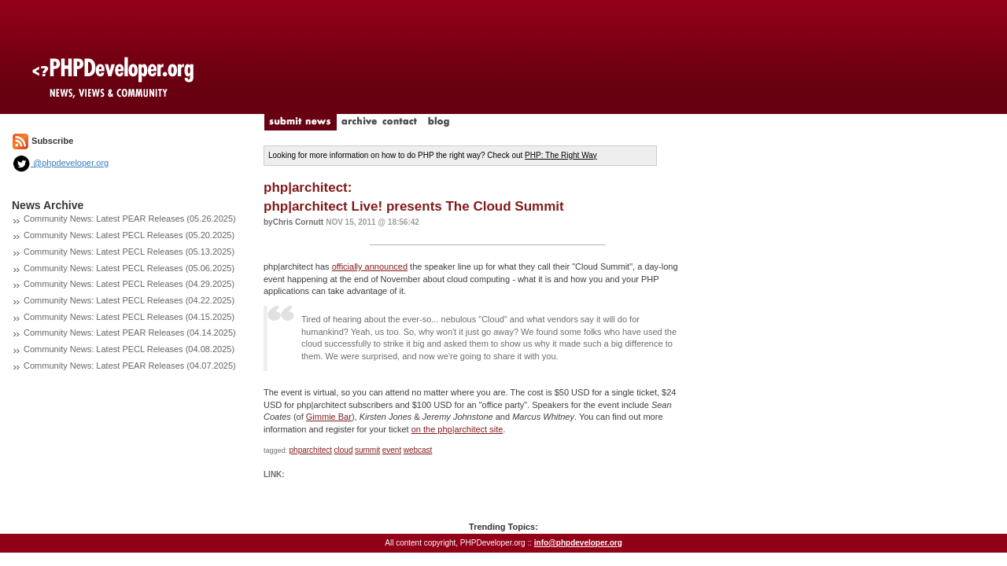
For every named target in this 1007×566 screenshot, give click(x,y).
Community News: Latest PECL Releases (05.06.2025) (129, 268)
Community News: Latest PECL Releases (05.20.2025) (129, 235)
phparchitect (311, 450)
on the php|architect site (457, 429)
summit (367, 450)
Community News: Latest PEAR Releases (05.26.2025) (130, 218)
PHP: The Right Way (561, 155)
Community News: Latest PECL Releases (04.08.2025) (129, 349)
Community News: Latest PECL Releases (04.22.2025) (129, 300)
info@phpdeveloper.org (578, 542)
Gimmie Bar (329, 416)
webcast (418, 450)
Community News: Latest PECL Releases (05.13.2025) (129, 251)
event (391, 450)
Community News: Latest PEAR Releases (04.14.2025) (130, 332)
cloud (343, 450)
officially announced (370, 266)
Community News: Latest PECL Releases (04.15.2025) (129, 317)
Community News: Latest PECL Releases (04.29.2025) (129, 284)
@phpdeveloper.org (60, 162)
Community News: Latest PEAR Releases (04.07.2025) (130, 365)
